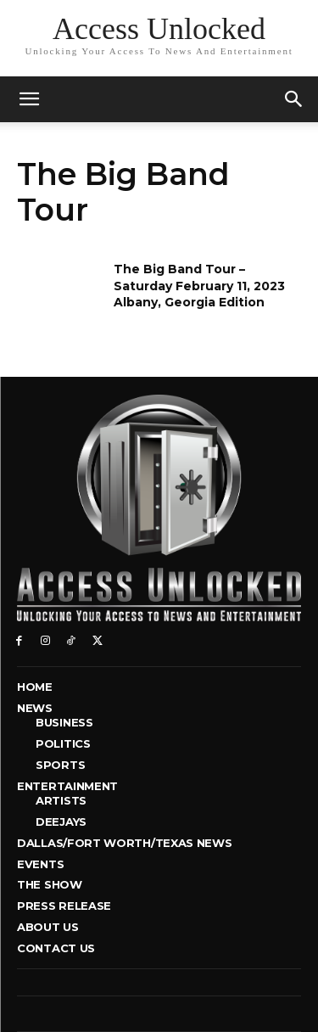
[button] (294, 99)
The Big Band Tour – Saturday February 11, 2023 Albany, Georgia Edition (199, 285)
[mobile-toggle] (29, 99)
